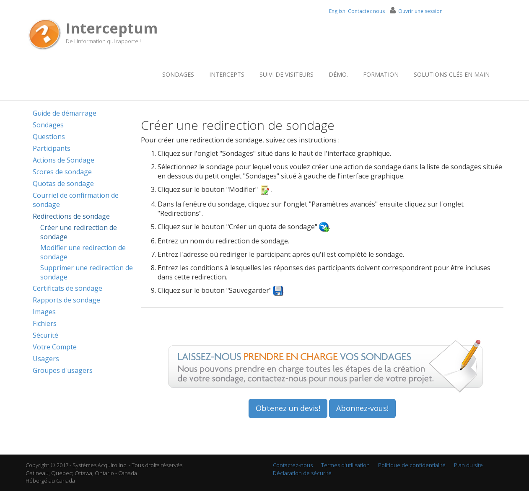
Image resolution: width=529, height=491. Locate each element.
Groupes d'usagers (63, 370)
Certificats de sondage (67, 288)
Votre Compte (55, 346)
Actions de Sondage (63, 160)
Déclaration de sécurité (302, 473)
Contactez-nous (293, 465)
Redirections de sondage (71, 216)
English (337, 11)
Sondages (178, 74)
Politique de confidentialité (412, 465)
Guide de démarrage (64, 113)
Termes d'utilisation (345, 465)
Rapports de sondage (66, 300)
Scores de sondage (62, 171)
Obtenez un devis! (288, 408)
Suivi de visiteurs (286, 74)
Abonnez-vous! (362, 408)
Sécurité (45, 335)
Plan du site (468, 465)
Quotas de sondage (63, 183)
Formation (381, 74)
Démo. (338, 74)
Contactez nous (366, 11)
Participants (51, 148)
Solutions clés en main (452, 74)
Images (44, 311)
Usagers (46, 358)
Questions (49, 136)
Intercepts (226, 74)
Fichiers (45, 323)
